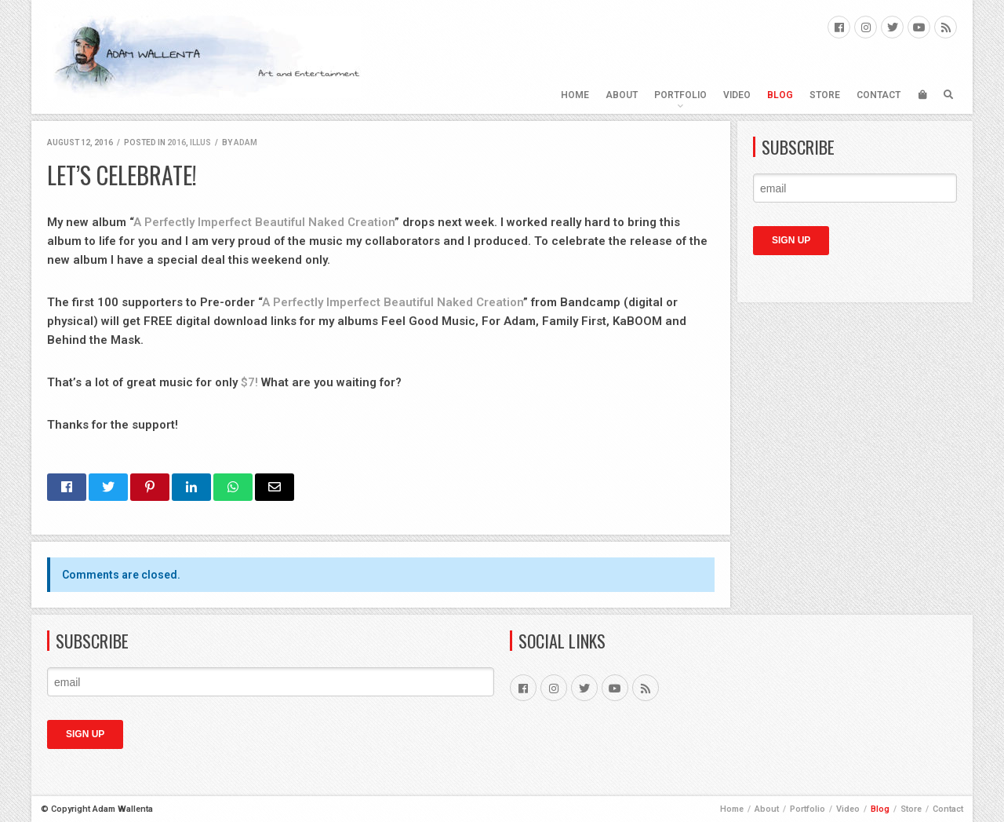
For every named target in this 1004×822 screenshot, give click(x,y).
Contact (878, 95)
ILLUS (200, 142)
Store (824, 95)
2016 (176, 142)
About (622, 95)
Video (737, 95)
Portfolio (680, 95)
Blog (780, 95)
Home (575, 95)
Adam (245, 142)
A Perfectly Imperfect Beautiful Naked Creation (264, 222)
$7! (249, 382)
